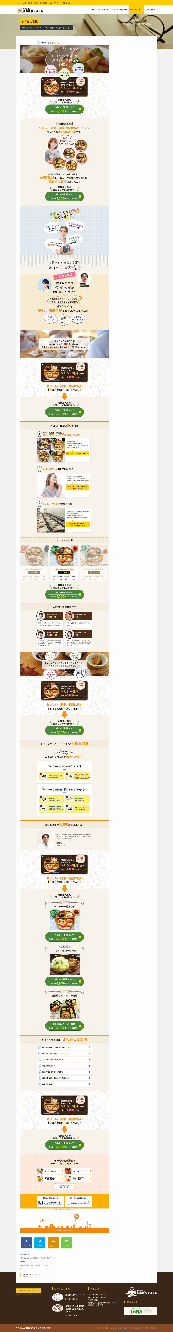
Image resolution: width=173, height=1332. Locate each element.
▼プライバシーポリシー (25, 1295)
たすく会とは (27, 3)
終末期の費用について (74, 1295)
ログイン (51, 1328)
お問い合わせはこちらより (28, 1291)
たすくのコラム (54, 3)
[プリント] (53, 1242)
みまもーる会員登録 (40, 3)
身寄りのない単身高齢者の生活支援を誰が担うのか (38, 1258)
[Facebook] (26, 1242)
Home (19, 3)
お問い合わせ (66, 3)
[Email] (66, 1242)
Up (21, 1269)
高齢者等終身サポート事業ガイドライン (34, 1265)
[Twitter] (39, 1242)
